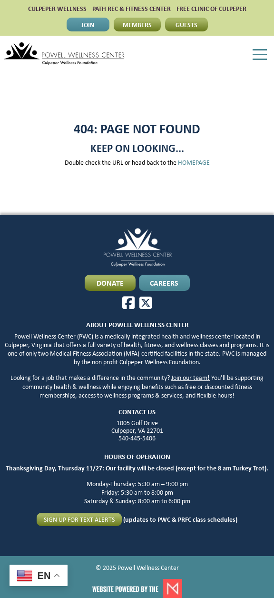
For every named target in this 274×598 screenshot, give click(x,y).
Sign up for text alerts (79, 519)
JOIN (87, 24)
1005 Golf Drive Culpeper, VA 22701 (137, 427)
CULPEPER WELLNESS (57, 8)
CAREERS (164, 283)
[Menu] (260, 54)
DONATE (110, 283)
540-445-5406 (137, 438)
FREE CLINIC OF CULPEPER (211, 8)
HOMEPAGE (194, 162)
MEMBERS (137, 24)
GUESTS (186, 24)
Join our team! (190, 377)
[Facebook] (128, 303)
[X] (145, 303)
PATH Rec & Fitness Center (131, 8)
